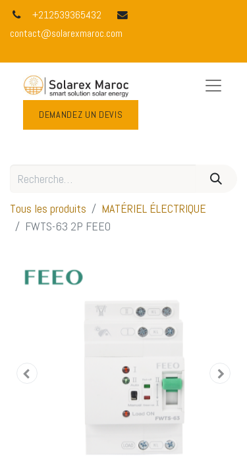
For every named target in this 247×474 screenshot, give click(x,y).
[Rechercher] (216, 179)
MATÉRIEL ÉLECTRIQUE (153, 208)
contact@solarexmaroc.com (66, 33)
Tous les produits (48, 208)
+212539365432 (66, 15)
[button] (27, 373)
